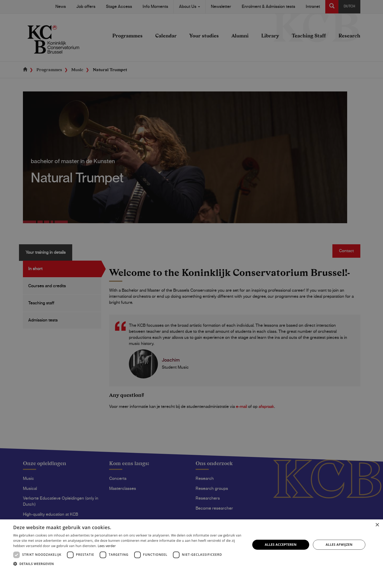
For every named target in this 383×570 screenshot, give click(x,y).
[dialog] (191, 285)
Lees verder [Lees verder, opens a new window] (107, 546)
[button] (128, 563)
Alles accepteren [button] (281, 544)
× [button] (377, 525)
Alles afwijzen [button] (339, 544)
